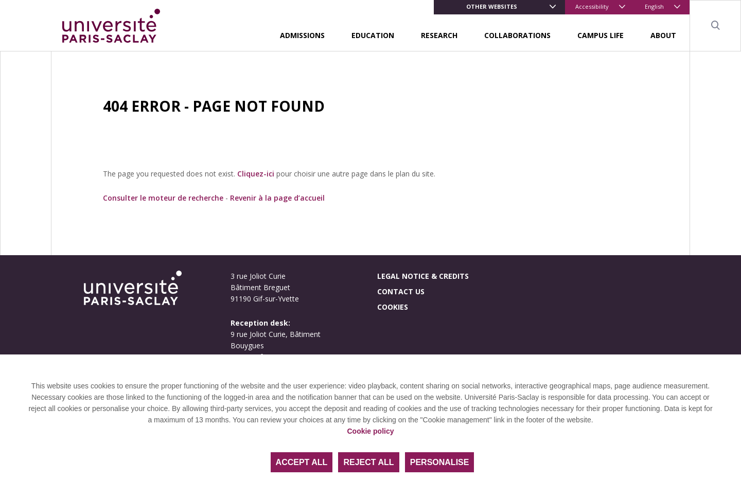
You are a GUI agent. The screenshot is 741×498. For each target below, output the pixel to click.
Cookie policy (370, 431)
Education (372, 35)
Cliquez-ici (255, 174)
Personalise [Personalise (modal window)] (439, 462)
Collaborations (517, 35)
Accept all (302, 462)
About (663, 35)
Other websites (491, 6)
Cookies (392, 307)
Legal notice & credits (423, 276)
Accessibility (592, 6)
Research (439, 35)
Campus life (600, 35)
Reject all (368, 462)
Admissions (302, 35)
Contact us (401, 291)
